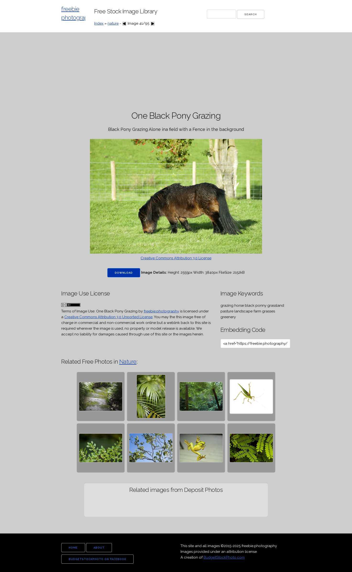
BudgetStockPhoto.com (224, 557)
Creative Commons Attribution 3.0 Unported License (108, 317)
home (73, 547)
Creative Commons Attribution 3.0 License (176, 258)
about (99, 547)
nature (113, 23)
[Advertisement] (176, 71)
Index (99, 23)
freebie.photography (161, 311)
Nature (128, 361)
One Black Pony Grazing (117, 311)
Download (124, 272)
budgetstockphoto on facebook (97, 559)
